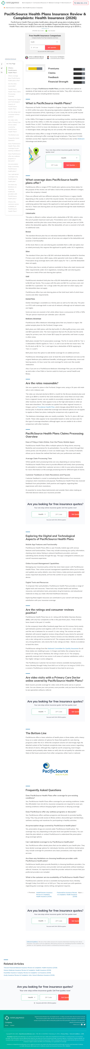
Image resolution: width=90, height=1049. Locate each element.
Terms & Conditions (75, 1033)
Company (8, 1022)
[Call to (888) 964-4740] (80, 3)
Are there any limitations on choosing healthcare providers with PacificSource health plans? (12, 191)
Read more (45, 28)
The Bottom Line (13, 135)
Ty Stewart (61, 57)
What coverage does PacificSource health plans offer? (14, 78)
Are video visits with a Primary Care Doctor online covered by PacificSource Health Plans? (14, 126)
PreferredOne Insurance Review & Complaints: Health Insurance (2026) (67, 894)
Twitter (85, 1024)
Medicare (81, 139)
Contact (12, 1025)
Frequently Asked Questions (13, 139)
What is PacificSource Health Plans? (12, 70)
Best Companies (27, 3)
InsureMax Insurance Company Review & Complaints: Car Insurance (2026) (27, 973)
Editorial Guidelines (32, 942)
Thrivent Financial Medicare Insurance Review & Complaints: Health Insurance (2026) (30, 967)
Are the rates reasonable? (12, 85)
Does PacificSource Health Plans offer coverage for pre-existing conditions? (14, 147)
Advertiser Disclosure (10, 59)
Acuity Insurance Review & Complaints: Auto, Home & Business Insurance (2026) (29, 975)
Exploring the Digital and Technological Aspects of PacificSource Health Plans (14, 104)
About (6, 1025)
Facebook (82, 1024)
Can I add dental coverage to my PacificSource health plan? (13, 177)
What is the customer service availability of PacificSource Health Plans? (13, 206)
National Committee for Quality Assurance (63, 648)
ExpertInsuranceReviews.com (27, 1033)
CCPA (82, 1033)
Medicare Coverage (55, 3)
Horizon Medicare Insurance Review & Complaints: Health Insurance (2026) (27, 970)
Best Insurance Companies (14, 7)
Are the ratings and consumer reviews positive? (14, 114)
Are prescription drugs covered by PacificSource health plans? (13, 167)
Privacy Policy (64, 1033)
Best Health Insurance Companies (33, 7)
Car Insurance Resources (40, 3)
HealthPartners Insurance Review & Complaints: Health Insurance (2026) (44, 894)
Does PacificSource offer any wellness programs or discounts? (14, 157)
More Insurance (66, 3)
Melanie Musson (39, 57)
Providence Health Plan (46, 407)
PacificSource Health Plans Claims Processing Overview (14, 92)
